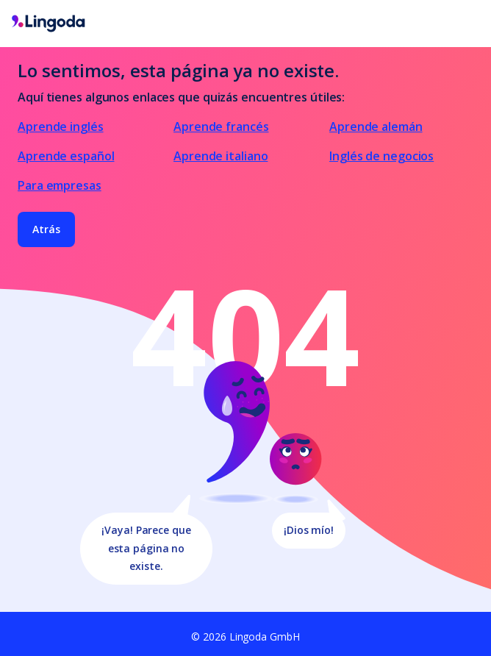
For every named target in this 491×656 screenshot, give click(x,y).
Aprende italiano (220, 156)
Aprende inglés (61, 126)
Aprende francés (221, 126)
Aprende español (66, 156)
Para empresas (59, 185)
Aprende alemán (376, 126)
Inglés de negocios (381, 156)
